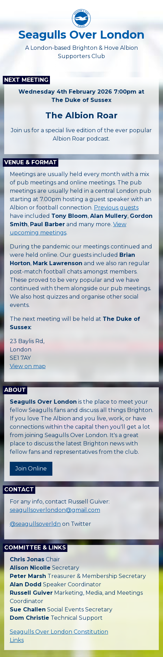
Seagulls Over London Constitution (59, 631)
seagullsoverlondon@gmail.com (55, 510)
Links (17, 640)
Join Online (31, 468)
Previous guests (116, 207)
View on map (28, 366)
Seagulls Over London (81, 34)
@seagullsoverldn (35, 524)
